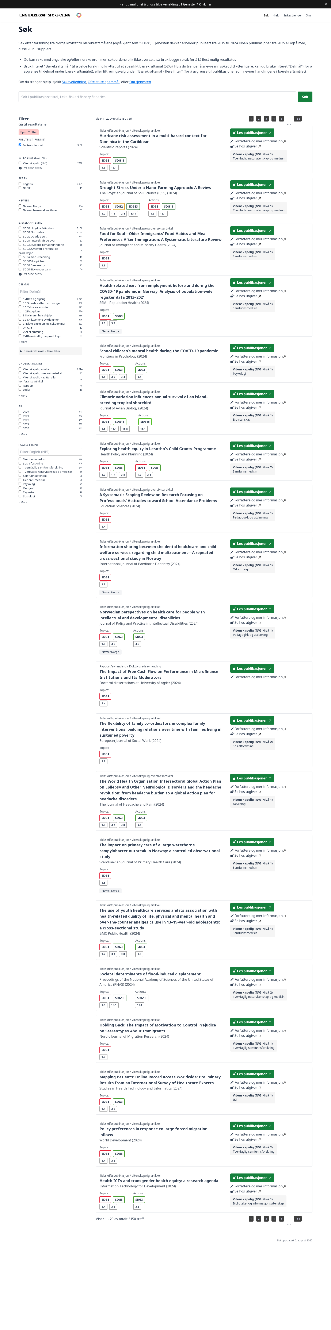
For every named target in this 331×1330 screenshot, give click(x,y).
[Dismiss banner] (326, 4)
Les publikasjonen (252, 132)
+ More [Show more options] (23, 342)
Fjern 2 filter (28, 132)
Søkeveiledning (74, 82)
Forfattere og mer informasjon (258, 141)
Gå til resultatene (32, 124)
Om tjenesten (140, 82)
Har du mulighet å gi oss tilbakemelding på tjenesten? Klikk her (165, 4)
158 (298, 118)
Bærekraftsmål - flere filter (41, 351)
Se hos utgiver (245, 146)
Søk (305, 97)
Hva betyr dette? (32, 168)
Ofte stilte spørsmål (103, 82)
